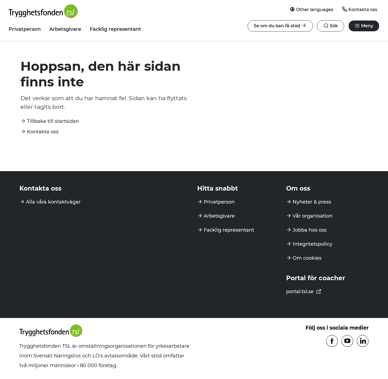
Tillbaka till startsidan (53, 121)
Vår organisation (312, 216)
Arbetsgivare (65, 29)
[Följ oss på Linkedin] (363, 341)
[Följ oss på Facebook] (332, 341)
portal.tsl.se (303, 292)
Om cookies (307, 258)
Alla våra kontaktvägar (53, 202)
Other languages (311, 9)
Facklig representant (115, 29)
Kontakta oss (359, 9)
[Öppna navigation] (330, 26)
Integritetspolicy (312, 244)
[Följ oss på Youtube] (347, 341)
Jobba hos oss (310, 230)
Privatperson (25, 29)
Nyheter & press (312, 202)
